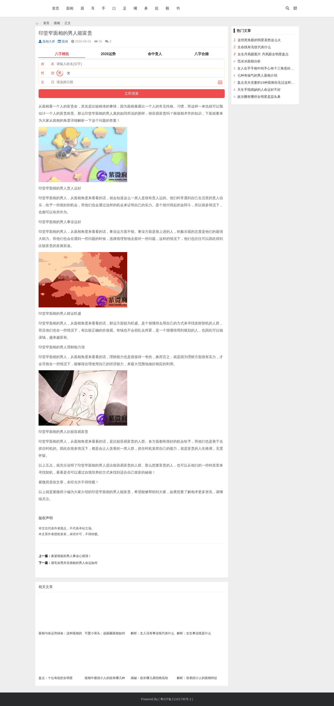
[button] (287, 8)
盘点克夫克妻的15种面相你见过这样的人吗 (269, 82)
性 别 (47, 73)
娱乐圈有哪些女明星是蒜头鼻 (259, 96)
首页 (55, 8)
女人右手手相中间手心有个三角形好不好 (267, 68)
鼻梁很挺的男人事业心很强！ (71, 556)
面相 (69, 8)
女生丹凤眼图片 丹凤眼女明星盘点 (263, 54)
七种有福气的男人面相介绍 (257, 75)
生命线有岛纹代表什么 (254, 47)
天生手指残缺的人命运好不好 (259, 89)
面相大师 (47, 41)
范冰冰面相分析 (249, 61)
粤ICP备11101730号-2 (175, 699)
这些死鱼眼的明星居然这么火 (259, 40)
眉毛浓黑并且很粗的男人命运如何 (74, 563)
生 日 (47, 82)
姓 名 (47, 64)
